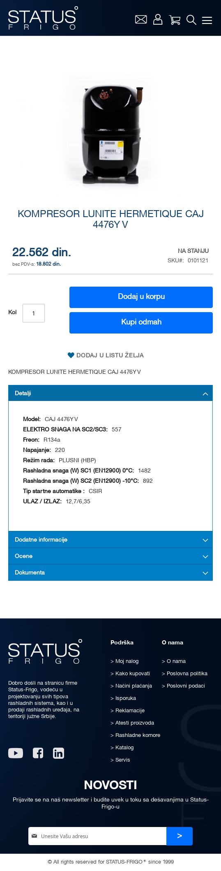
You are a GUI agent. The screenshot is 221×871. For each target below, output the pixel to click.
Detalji (23, 393)
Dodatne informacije (41, 540)
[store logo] (43, 18)
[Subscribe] (179, 836)
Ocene (23, 556)
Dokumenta (30, 573)
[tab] (110, 393)
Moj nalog (158, 19)
